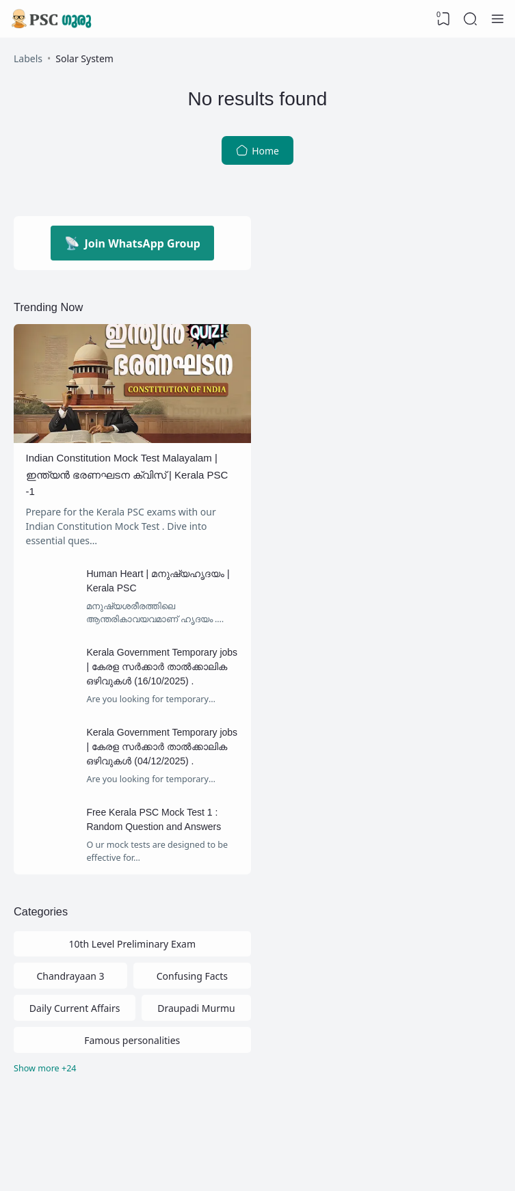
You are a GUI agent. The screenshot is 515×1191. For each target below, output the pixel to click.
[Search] (470, 19)
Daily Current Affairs (74, 1008)
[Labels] (132, 1068)
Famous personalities (132, 1040)
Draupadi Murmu (196, 1008)
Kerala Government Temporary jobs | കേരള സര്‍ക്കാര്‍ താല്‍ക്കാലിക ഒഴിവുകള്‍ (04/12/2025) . (161, 746)
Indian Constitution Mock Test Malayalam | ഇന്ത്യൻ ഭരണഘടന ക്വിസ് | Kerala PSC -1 (127, 474)
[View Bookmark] (443, 19)
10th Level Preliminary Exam (132, 943)
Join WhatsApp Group (132, 243)
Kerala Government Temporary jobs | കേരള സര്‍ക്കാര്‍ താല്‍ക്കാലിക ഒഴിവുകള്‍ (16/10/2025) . (161, 666)
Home (257, 150)
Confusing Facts (192, 975)
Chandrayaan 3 (71, 975)
